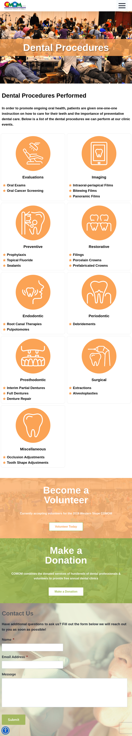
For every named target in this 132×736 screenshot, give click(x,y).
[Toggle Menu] (122, 5)
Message (9, 674)
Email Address (15, 657)
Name (8, 639)
